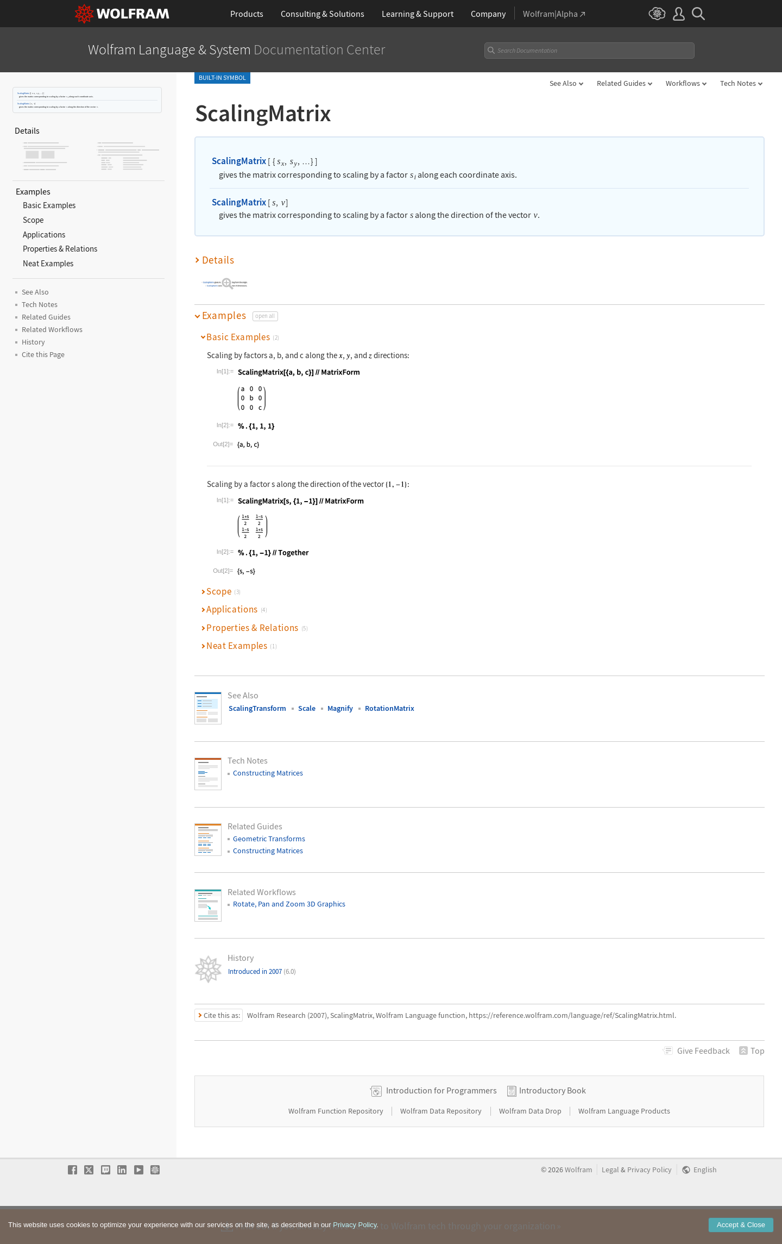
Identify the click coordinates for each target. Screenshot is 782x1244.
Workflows (683, 83)
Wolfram (578, 1204)
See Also (563, 83)
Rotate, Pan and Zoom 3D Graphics (289, 904)
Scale (307, 708)
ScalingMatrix (23, 93)
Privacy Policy (649, 1204)
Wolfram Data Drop (531, 1145)
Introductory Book (552, 1124)
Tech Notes (738, 83)
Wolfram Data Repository (441, 1145)
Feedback (703, 1050)
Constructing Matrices (268, 773)
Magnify (340, 708)
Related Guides (621, 83)
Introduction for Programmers (441, 1124)
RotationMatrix (389, 708)
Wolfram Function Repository (336, 1145)
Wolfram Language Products (624, 1145)
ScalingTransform (257, 708)
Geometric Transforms (269, 838)
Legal (610, 1204)
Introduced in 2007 (262, 971)
